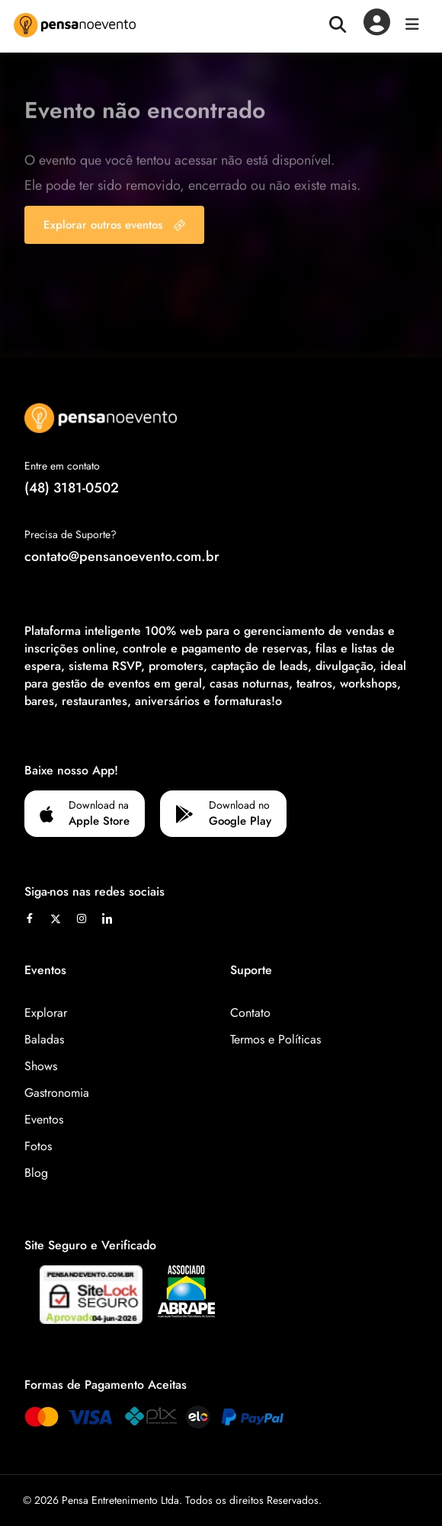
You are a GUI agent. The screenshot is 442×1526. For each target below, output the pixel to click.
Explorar (45, 1012)
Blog (36, 1172)
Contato (250, 1012)
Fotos (38, 1146)
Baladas (44, 1039)
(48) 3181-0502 (71, 488)
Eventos (43, 1119)
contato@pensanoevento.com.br (121, 556)
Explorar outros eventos (114, 224)
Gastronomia (56, 1092)
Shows (40, 1066)
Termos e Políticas (275, 1039)
